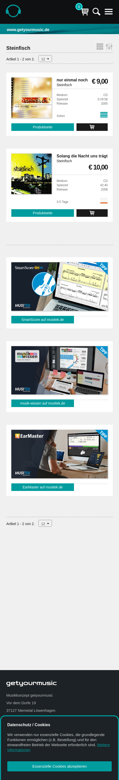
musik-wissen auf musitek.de (42, 403)
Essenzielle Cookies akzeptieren (59, 766)
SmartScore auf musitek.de (42, 320)
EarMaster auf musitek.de (43, 487)
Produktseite (43, 127)
